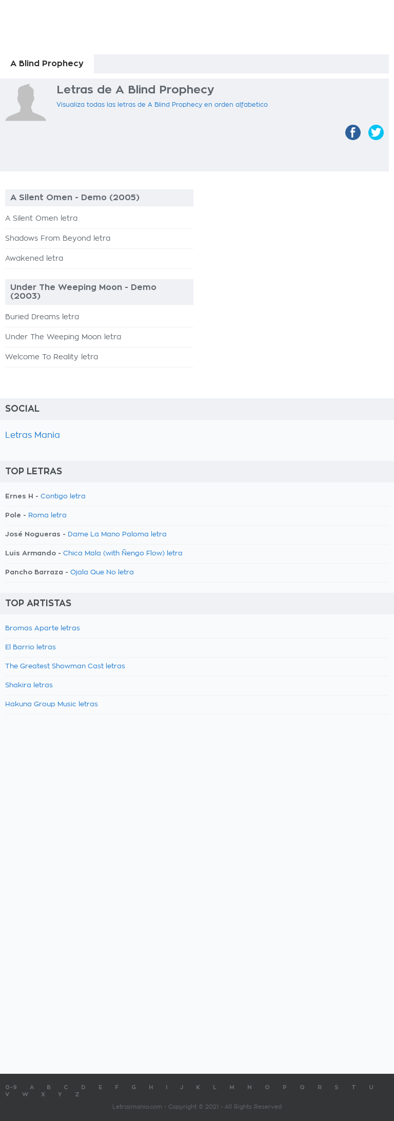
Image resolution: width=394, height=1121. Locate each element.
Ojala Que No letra (102, 572)
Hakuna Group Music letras (51, 704)
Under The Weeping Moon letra (63, 337)
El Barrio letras (30, 647)
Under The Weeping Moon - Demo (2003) (83, 291)
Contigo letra (63, 496)
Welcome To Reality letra (51, 357)
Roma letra (47, 515)
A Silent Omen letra (41, 218)
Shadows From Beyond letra (57, 238)
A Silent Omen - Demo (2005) (75, 198)
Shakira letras (29, 685)
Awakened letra (34, 258)
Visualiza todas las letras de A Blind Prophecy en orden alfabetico (162, 105)
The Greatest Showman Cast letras (65, 666)
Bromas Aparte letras (42, 628)
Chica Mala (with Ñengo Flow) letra (123, 553)
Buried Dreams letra (42, 317)
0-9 (11, 1087)
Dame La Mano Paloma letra (117, 534)
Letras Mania (32, 435)
